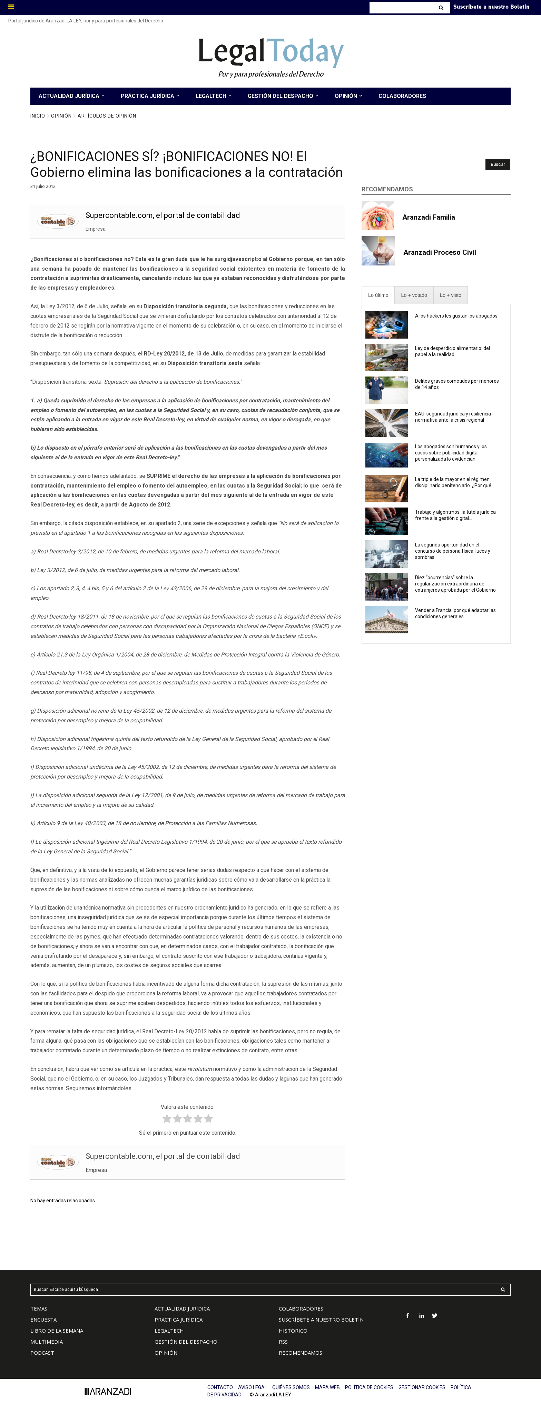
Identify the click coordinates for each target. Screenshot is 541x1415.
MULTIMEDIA (46, 1341)
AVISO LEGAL (252, 1387)
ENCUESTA (43, 1319)
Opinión (61, 116)
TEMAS (38, 1308)
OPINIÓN (166, 1352)
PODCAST (42, 1352)
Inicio (37, 116)
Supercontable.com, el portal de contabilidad (163, 215)
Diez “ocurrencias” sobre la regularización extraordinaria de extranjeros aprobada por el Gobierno (455, 584)
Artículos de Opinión (107, 116)
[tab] (378, 295)
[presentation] (378, 295)
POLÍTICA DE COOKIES (369, 1387)
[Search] (442, 7)
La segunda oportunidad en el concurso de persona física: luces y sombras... (452, 551)
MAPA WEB (327, 1387)
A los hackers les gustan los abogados (456, 316)
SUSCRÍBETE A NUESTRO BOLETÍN (321, 1319)
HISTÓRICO (293, 1330)
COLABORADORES (301, 1308)
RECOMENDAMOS (300, 1352)
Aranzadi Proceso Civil (439, 252)
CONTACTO (220, 1387)
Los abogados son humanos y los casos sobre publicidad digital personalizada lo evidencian (451, 453)
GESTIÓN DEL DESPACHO (186, 1341)
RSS (283, 1341)
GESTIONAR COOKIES (422, 1387)
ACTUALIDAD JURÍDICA (182, 1308)
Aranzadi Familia (428, 217)
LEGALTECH (169, 1330)
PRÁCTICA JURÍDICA (179, 1319)
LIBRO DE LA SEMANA (56, 1330)
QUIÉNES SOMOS (291, 1387)
